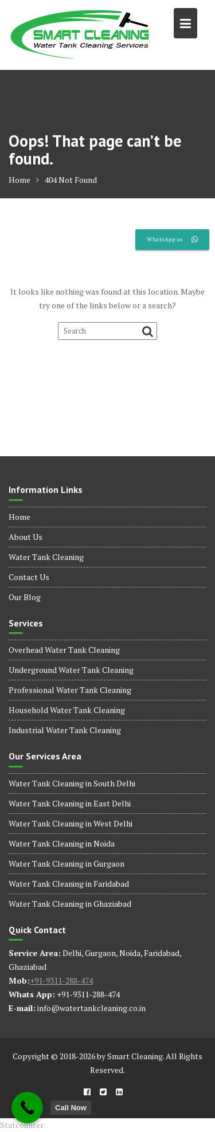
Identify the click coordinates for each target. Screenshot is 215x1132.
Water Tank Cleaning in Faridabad (69, 883)
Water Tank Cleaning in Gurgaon (66, 863)
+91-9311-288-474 (61, 980)
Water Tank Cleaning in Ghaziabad (70, 903)
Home (19, 516)
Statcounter (22, 1124)
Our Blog (25, 597)
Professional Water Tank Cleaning (70, 689)
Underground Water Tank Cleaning (71, 669)
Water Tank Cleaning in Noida (62, 843)
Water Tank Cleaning (46, 556)
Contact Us (29, 576)
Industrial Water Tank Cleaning (65, 729)
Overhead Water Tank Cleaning (64, 649)
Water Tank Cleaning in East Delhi (70, 803)
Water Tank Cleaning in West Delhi (70, 823)
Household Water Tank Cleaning (67, 709)
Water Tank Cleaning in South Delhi (72, 783)
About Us (25, 536)
